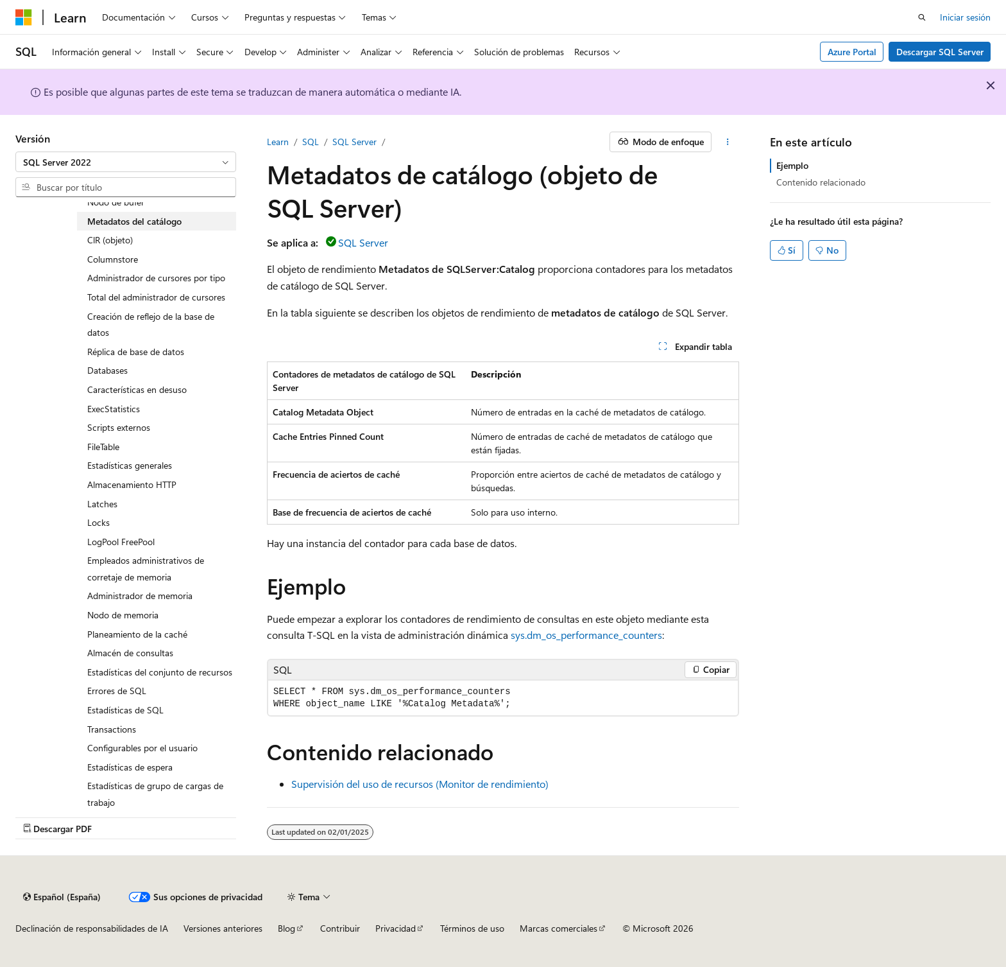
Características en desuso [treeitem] (137, 389)
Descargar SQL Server (940, 52)
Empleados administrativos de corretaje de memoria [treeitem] (145, 568)
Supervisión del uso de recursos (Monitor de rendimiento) (420, 783)
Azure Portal (852, 52)
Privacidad (395, 928)
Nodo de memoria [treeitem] (122, 615)
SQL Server (354, 141)
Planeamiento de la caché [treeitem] (137, 634)
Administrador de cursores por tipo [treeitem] (156, 278)
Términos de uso (472, 928)
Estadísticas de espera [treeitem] (130, 767)
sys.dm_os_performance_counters (586, 634)
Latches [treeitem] (102, 504)
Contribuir (340, 928)
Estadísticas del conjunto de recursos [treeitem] (159, 672)
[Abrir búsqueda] (922, 17)
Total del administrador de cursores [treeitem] (156, 297)
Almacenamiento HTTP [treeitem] (131, 484)
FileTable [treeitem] (103, 446)
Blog (286, 928)
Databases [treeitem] (107, 370)
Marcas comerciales (558, 928)
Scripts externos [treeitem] (118, 427)
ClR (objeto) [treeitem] (110, 240)
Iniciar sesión (965, 17)
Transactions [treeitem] (111, 729)
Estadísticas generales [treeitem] (129, 465)
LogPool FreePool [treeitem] (121, 542)
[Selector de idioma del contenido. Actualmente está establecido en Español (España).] (61, 897)
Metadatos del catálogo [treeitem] (134, 221)
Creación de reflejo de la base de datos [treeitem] (150, 324)
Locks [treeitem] (98, 522)
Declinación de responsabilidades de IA (91, 928)
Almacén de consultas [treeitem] (130, 653)
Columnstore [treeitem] (112, 259)
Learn (278, 141)
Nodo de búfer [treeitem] (115, 202)
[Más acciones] (728, 142)
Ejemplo (792, 165)
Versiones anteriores (222, 928)
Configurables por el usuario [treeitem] (142, 748)
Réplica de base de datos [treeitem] (135, 351)
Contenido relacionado (820, 182)
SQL (310, 141)
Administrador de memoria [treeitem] (139, 595)
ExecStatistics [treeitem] (113, 409)
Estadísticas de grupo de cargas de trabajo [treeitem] (155, 794)
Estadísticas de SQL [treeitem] (125, 710)
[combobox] (125, 162)
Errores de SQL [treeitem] (116, 690)
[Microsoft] (23, 17)
